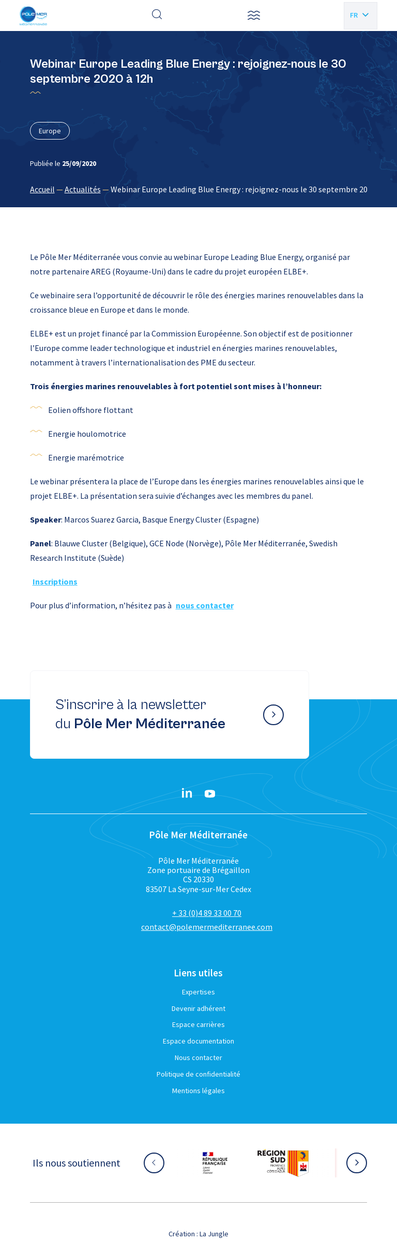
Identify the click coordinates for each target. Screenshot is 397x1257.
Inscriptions (55, 581)
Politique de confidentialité (198, 1074)
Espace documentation (198, 1041)
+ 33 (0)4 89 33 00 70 (206, 913)
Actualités (83, 189)
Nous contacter (198, 1057)
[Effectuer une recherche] (157, 15)
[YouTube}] (210, 794)
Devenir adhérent (198, 1008)
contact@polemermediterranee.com (206, 927)
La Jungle (214, 1233)
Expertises (198, 992)
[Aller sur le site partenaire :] (215, 1162)
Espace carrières (198, 1024)
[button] (253, 15)
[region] (199, 189)
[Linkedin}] (187, 794)
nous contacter (205, 605)
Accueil (42, 189)
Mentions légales (198, 1090)
